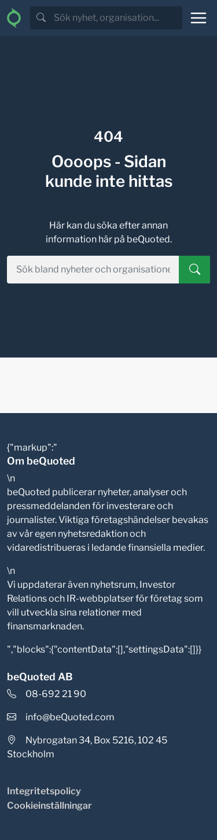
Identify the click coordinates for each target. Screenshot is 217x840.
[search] (117, 18)
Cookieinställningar (49, 805)
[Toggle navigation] (198, 18)
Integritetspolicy (44, 791)
